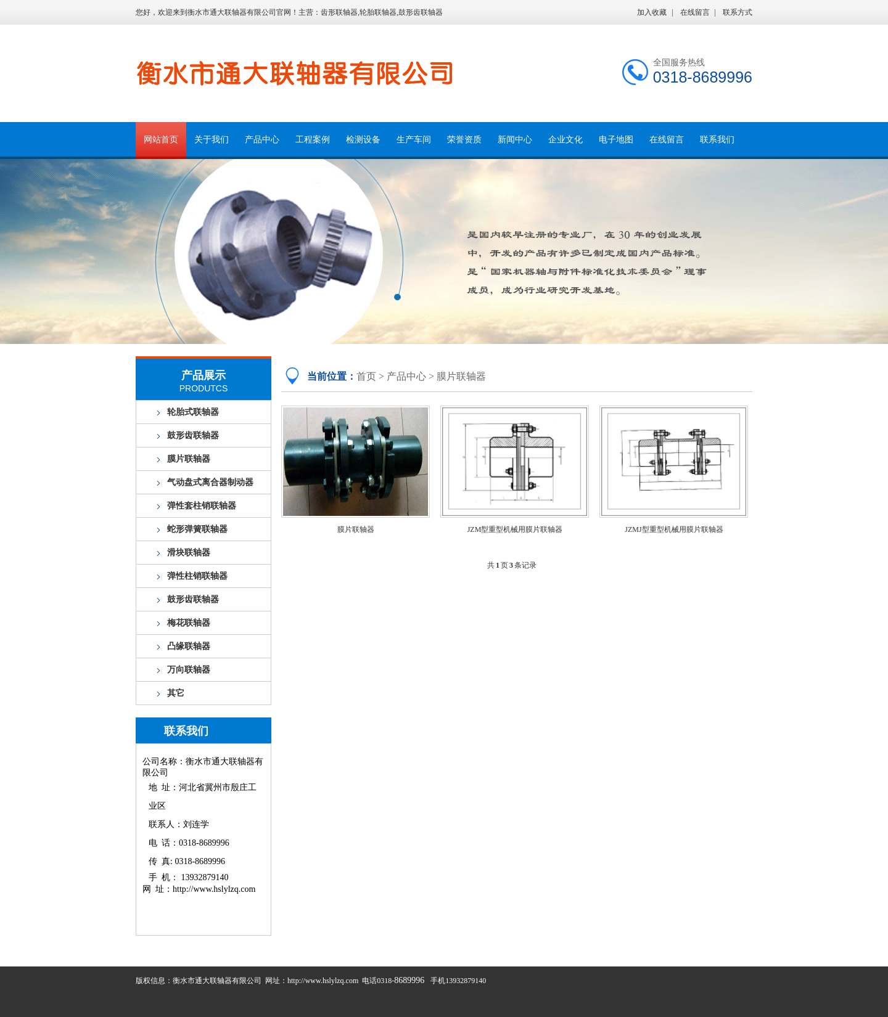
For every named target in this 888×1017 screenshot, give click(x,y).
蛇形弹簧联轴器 (197, 529)
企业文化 (565, 139)
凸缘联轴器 (188, 646)
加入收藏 (652, 12)
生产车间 (414, 139)
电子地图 (616, 139)
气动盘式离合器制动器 (210, 482)
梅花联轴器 (188, 622)
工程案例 (312, 139)
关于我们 (211, 139)
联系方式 (737, 12)
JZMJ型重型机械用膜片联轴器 (674, 529)
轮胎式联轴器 (193, 412)
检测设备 (363, 139)
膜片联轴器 (188, 459)
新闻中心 (515, 139)
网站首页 (161, 139)
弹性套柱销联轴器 (201, 505)
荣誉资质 (464, 139)
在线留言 (695, 12)
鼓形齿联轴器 (193, 435)
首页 (366, 376)
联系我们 (717, 139)
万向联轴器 (188, 669)
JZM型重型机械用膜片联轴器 (515, 529)
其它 (175, 693)
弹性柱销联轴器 (197, 576)
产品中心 (262, 139)
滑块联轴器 (188, 552)
